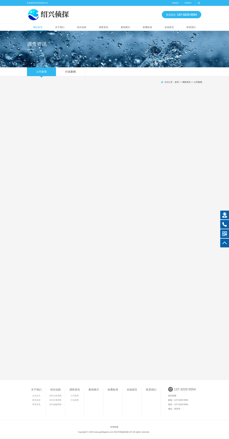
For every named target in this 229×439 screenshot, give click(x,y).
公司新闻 (41, 73)
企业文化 (36, 395)
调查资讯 (103, 27)
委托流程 (36, 400)
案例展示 (125, 27)
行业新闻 (70, 73)
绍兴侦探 (81, 27)
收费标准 (147, 27)
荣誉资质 (36, 404)
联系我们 (188, 3)
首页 (177, 82)
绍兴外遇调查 (55, 400)
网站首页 (37, 27)
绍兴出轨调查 (55, 395)
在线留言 (175, 3)
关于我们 (59, 27)
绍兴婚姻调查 (55, 404)
